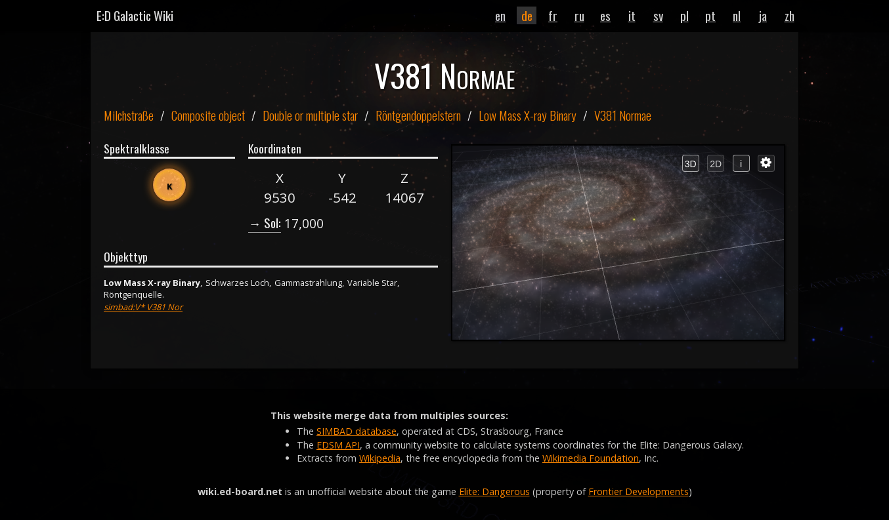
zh (789, 15)
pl (684, 15)
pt (710, 15)
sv (658, 15)
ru (579, 15)
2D (716, 164)
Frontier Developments (638, 491)
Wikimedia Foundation (590, 458)
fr (552, 15)
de (526, 15)
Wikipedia (380, 458)
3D (691, 164)
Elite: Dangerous (494, 491)
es (605, 15)
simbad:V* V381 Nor (143, 307)
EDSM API (338, 445)
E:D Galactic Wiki (135, 15)
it (632, 15)
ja (763, 15)
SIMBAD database (356, 431)
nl (737, 15)
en (500, 15)
